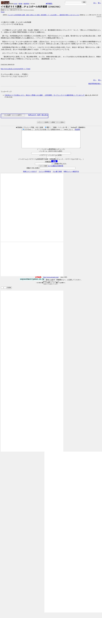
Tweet (2, 12)
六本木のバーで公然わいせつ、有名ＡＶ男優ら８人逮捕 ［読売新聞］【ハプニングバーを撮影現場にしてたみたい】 (45, 95)
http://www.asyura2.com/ (51, 280)
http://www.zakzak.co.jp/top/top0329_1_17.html (15, 69)
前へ (99, 3)
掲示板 (20, 3)
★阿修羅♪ (49, 3)
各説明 (77, 129)
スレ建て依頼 (57, 175)
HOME (15, 3)
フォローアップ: (6, 91)
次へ (94, 3)
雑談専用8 (26, 3)
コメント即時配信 (45, 175)
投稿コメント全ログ (30, 175)
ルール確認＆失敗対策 (55, 169)
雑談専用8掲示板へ (94, 83)
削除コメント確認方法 (71, 175)
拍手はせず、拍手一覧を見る (38, 115)
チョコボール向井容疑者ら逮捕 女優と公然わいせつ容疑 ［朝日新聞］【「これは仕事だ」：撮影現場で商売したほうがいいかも (43, 15)
